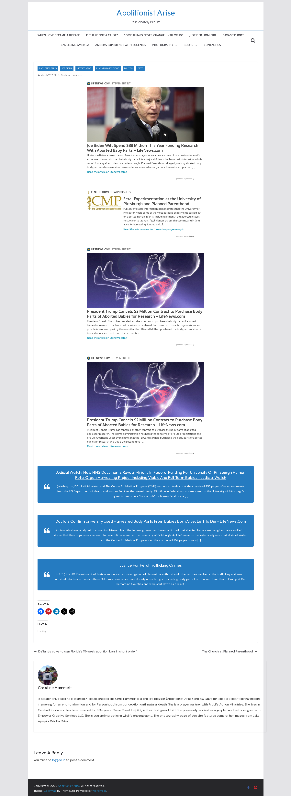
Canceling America (75, 45)
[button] (175, 45)
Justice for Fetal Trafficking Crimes (150, 565)
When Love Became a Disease (59, 35)
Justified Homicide (203, 35)
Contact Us (212, 45)
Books (188, 45)
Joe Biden (67, 68)
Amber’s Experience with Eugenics (120, 45)
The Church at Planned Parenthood (230, 651)
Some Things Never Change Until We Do (153, 35)
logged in (58, 760)
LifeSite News (84, 68)
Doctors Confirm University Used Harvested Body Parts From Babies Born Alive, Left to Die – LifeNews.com (150, 521)
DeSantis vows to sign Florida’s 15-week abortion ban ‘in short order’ (85, 651)
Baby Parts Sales (48, 68)
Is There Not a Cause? (102, 35)
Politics (128, 68)
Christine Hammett (71, 75)
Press (140, 68)
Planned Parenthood (107, 68)
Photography (162, 45)
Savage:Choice (233, 35)
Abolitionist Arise (145, 12)
